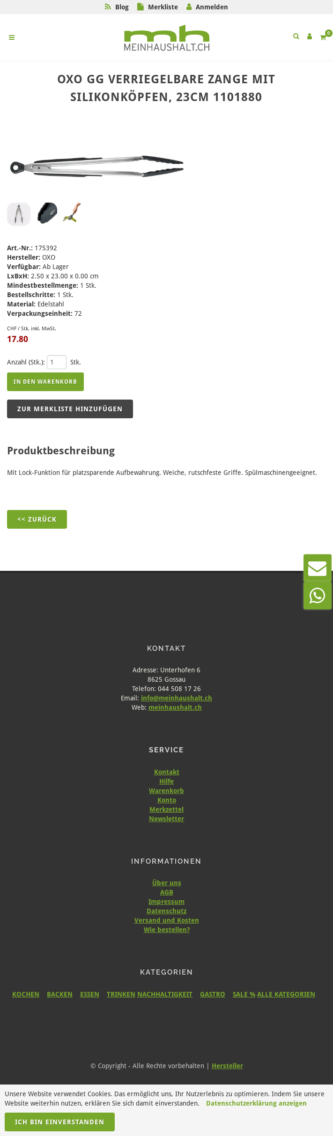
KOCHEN (25, 994)
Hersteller (227, 1066)
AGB (166, 892)
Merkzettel (166, 809)
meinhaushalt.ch (175, 707)
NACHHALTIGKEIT (164, 994)
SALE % (244, 994)
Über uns (166, 883)
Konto (166, 800)
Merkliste (163, 7)
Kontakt (166, 772)
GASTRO (212, 994)
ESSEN (89, 994)
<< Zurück (37, 519)
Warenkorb (166, 790)
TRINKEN (121, 994)
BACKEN (60, 994)
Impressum (166, 901)
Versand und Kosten (166, 920)
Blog (122, 7)
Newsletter (166, 819)
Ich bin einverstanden (59, 1122)
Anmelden (212, 7)
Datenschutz (166, 911)
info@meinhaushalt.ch (176, 698)
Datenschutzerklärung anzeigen (256, 1103)
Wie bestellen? (167, 929)
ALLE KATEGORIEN (286, 994)
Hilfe (166, 781)
